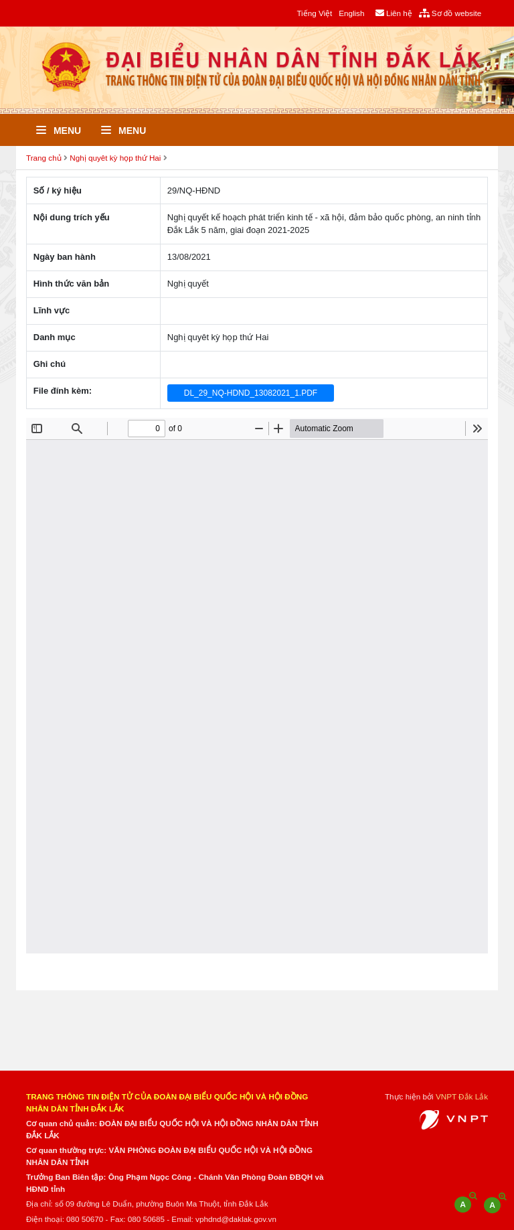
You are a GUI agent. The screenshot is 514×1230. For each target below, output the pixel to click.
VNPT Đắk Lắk (462, 1096)
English (351, 13)
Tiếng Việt (314, 13)
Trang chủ (44, 157)
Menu (58, 130)
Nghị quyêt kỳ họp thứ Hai (115, 157)
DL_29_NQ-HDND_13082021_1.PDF (250, 393)
